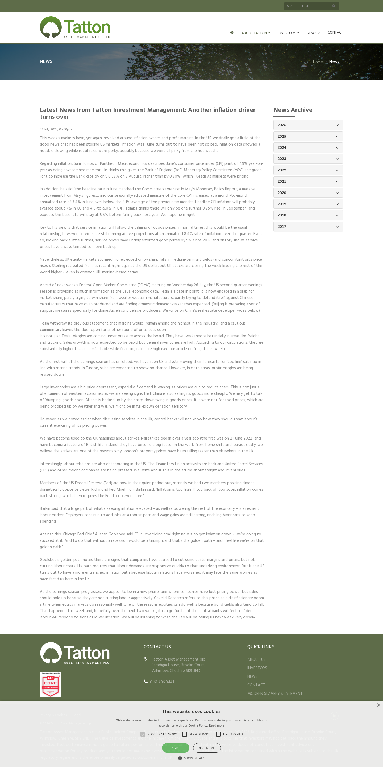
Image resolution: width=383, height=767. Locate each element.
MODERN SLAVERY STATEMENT (275, 693)
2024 (308, 147)
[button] (191, 758)
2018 (308, 214)
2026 (308, 124)
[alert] (191, 734)
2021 (308, 180)
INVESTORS (288, 33)
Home (318, 62)
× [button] (378, 705)
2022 (308, 169)
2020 (308, 192)
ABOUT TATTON (256, 33)
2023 (308, 158)
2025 (308, 135)
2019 (308, 203)
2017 (308, 226)
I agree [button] (175, 748)
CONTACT (335, 33)
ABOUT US (256, 659)
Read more (217, 725)
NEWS (313, 33)
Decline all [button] (207, 748)
